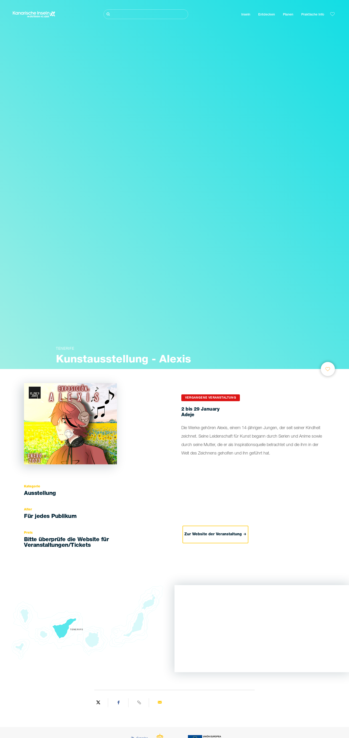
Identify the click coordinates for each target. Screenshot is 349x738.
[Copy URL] (139, 702)
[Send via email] (159, 702)
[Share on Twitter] (98, 702)
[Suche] (145, 14)
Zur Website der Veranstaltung (215, 534)
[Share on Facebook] (119, 702)
